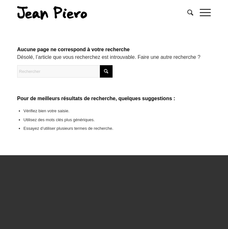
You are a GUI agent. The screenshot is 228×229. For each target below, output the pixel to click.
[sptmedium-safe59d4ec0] (94, 12)
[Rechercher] (187, 12)
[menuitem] (187, 12)
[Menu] (202, 12)
